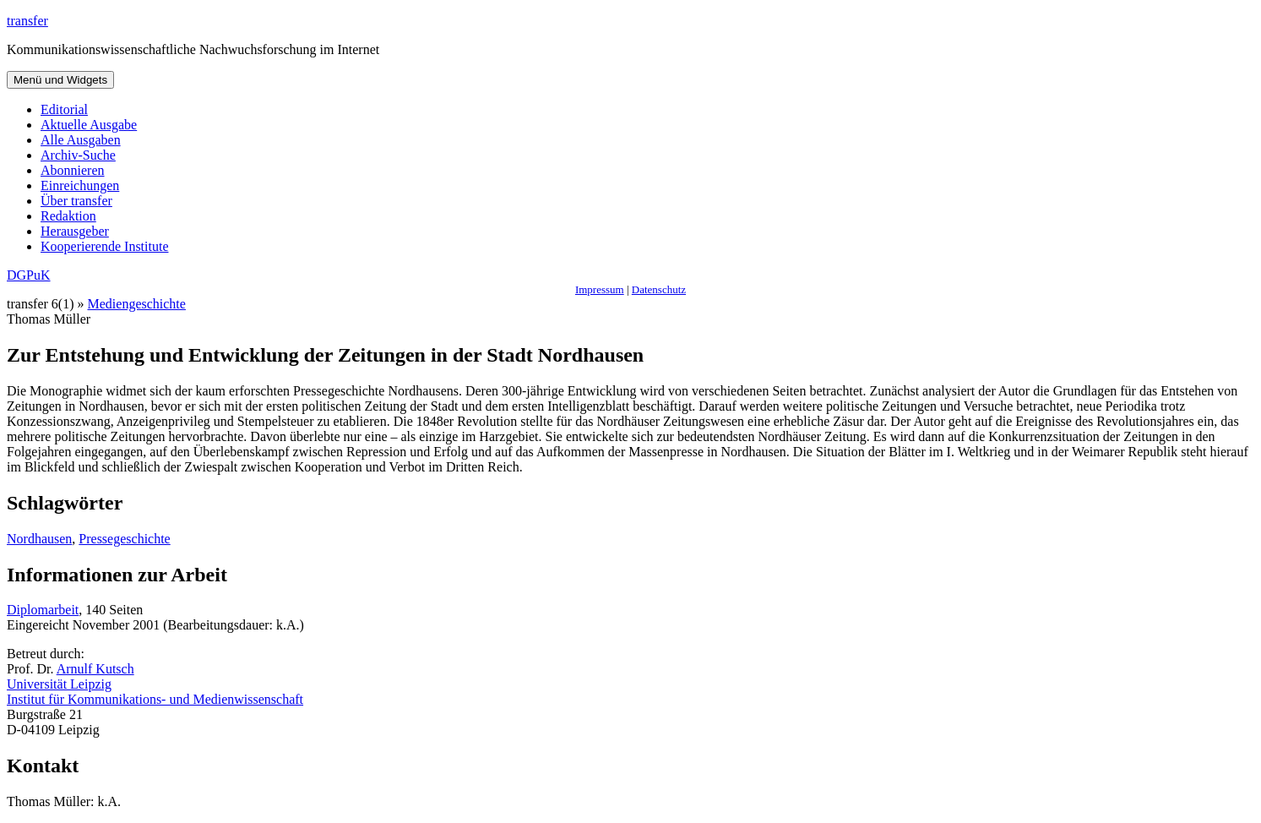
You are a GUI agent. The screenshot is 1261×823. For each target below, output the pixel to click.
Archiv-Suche (78, 155)
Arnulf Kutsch (95, 669)
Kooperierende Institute (105, 246)
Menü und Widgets (60, 80)
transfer (27, 21)
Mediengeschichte (137, 304)
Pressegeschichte (124, 538)
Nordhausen (39, 538)
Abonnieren (73, 170)
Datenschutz (659, 289)
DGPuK (29, 275)
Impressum (599, 289)
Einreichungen (80, 185)
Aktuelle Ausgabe (89, 124)
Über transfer (76, 200)
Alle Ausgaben (81, 140)
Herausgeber (75, 231)
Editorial (64, 109)
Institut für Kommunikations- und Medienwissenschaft (155, 699)
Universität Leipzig (59, 684)
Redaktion (68, 216)
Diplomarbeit (43, 609)
